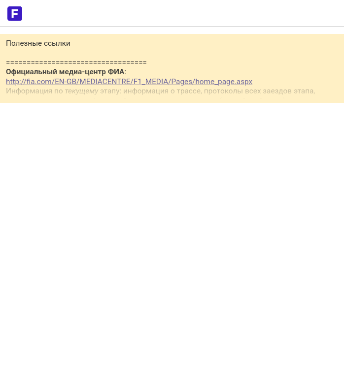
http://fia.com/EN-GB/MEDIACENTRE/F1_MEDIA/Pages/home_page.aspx (129, 81)
